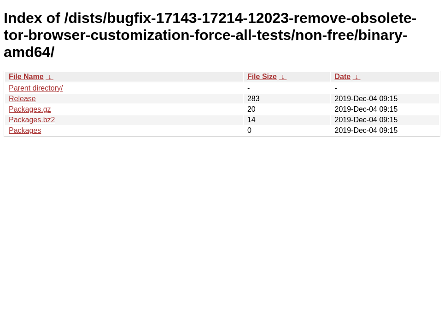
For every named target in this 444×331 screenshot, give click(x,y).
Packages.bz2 (32, 120)
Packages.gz (30, 109)
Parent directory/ (36, 88)
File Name (26, 76)
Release (22, 99)
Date (342, 76)
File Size (262, 76)
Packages (25, 130)
